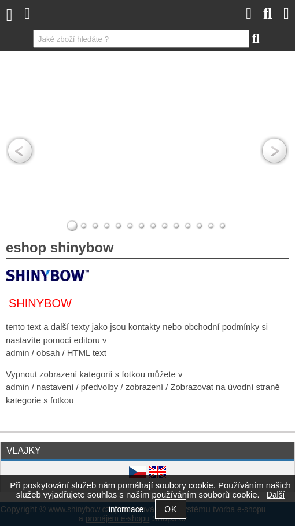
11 (188, 225)
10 (176, 225)
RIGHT (274, 150)
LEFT (20, 150)
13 (211, 225)
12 (199, 225)
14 (222, 225)
